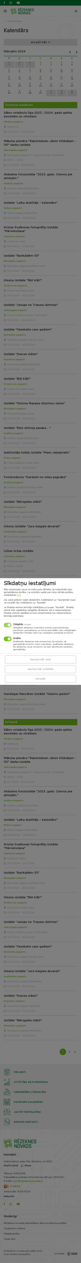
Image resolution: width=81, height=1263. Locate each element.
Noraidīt (41, 678)
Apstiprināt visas (40, 659)
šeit (19, 595)
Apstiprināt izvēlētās (41, 669)
